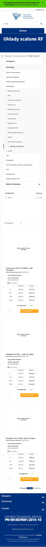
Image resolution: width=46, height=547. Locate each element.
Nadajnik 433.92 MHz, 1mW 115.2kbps (20, 438)
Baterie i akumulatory (13, 72)
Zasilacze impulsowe (13, 179)
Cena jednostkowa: (15, 275)
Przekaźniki (9, 160)
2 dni (41, 198)
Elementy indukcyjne (12, 77)
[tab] (23, 61)
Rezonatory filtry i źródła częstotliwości (19, 165)
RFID (7, 169)
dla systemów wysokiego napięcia (21, 4)
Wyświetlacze (10, 174)
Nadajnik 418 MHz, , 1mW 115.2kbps (20, 354)
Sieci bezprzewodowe (20, 56)
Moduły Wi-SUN (12, 128)
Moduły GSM (11, 119)
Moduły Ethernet (13, 114)
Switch (9, 151)
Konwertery (11, 105)
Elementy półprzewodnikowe (15, 82)
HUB (9, 95)
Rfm (10, 198)
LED (7, 155)
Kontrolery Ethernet (14, 100)
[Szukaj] (41, 23)
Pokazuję (23, 488)
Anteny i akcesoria (13, 91)
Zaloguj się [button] (40, 9)
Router (9, 137)
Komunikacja (8, 56)
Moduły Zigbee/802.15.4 (15, 132)
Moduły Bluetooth (13, 109)
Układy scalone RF (16, 146)
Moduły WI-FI (12, 123)
